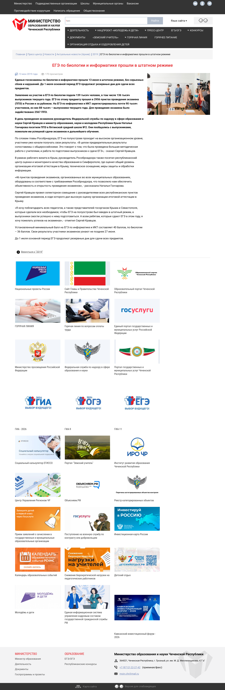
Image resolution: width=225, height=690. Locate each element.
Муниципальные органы (108, 3)
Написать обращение (67, 10)
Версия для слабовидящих (140, 686)
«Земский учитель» (105, 37)
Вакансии (133, 3)
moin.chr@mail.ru (129, 673)
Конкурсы (196, 30)
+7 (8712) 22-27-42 (130, 667)
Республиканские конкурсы (81, 664)
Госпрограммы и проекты (30, 674)
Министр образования (28, 659)
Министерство (23, 3)
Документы (77, 37)
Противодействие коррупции (32, 10)
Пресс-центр (155, 30)
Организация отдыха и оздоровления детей (99, 44)
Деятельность (79, 30)
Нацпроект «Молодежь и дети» (118, 30)
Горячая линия (137, 37)
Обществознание (94, 10)
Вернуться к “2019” (32, 252)
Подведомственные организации (56, 3)
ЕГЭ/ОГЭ (176, 30)
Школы (85, 3)
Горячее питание (166, 37)
